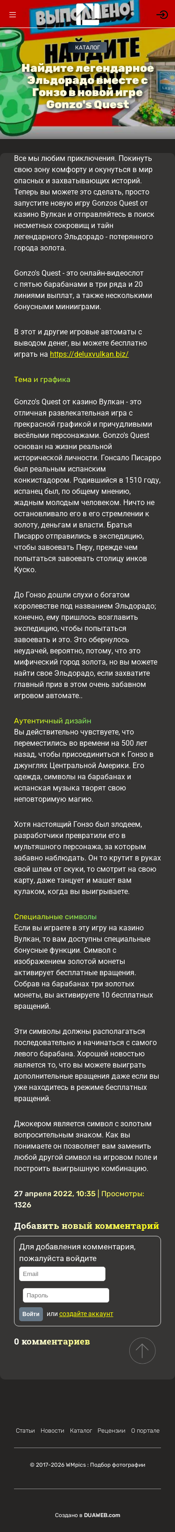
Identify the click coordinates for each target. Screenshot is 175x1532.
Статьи (25, 1430)
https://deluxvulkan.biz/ (89, 354)
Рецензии (112, 1430)
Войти (31, 1314)
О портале (145, 1430)
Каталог (87, 47)
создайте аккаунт (86, 1313)
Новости (52, 1430)
